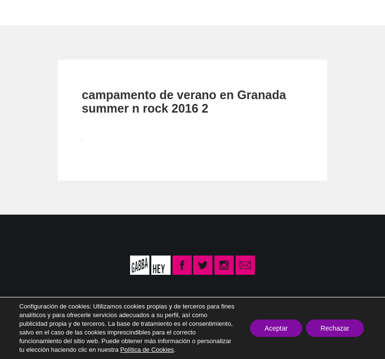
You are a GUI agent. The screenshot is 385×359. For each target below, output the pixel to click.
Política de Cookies (147, 349)
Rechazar (334, 328)
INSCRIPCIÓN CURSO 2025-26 (287, 12)
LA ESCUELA (103, 12)
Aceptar (276, 328)
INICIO (42, 12)
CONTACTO (175, 12)
